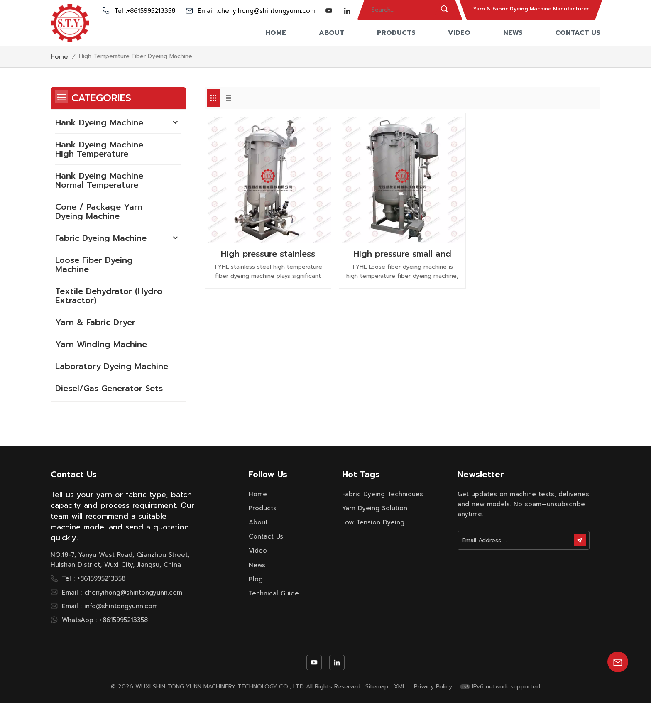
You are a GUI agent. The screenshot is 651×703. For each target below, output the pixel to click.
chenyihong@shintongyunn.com (267, 11)
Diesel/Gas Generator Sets (109, 388)
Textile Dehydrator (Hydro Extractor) (108, 295)
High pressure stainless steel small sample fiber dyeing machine (268, 254)
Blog (256, 579)
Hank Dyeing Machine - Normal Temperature (102, 180)
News (513, 33)
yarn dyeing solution (374, 508)
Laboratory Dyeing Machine (111, 366)
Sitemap (376, 687)
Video (459, 33)
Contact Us (577, 33)
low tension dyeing (373, 522)
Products (396, 33)
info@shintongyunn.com (121, 606)
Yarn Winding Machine (101, 344)
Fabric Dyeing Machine (101, 238)
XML (400, 687)
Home (275, 33)
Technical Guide (274, 593)
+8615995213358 (151, 11)
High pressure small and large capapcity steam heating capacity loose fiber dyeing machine (402, 254)
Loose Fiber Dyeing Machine (94, 264)
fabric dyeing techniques (382, 494)
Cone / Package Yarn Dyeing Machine (98, 211)
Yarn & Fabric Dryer (95, 322)
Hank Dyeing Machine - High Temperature (102, 149)
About (331, 33)
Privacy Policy (433, 687)
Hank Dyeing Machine (99, 122)
